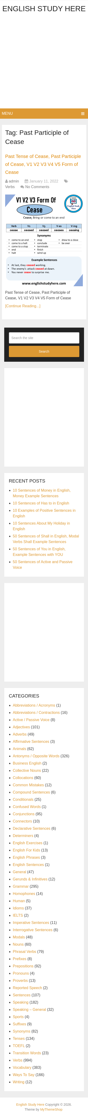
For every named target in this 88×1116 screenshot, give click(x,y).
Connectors (22, 821)
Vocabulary (22, 1068)
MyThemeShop (51, 1109)
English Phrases (26, 857)
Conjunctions (24, 814)
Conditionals (23, 799)
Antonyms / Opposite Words (36, 756)
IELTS (18, 915)
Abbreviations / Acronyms (34, 705)
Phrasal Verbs (24, 952)
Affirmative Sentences (31, 742)
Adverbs (20, 734)
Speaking (21, 1002)
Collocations (23, 778)
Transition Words (27, 1053)
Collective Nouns (27, 771)
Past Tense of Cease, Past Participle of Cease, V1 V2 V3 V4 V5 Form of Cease (43, 164)
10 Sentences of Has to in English (41, 503)
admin (14, 181)
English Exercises (27, 843)
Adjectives (21, 727)
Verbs (10, 187)
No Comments (37, 187)
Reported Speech (27, 988)
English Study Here (44, 8)
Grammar (21, 886)
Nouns (18, 944)
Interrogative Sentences (33, 930)
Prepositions (23, 966)
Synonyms (22, 1031)
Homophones (24, 894)
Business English (27, 763)
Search (44, 351)
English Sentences (28, 865)
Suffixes (19, 1024)
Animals (19, 749)
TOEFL (19, 1046)
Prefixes (20, 959)
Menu (7, 113)
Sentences (22, 995)
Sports (18, 1017)
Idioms (18, 908)
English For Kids (26, 850)
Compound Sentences (31, 792)
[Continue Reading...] (22, 306)
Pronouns (21, 973)
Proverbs (20, 981)
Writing (19, 1082)
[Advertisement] (44, 62)
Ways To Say (23, 1075)
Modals (19, 937)
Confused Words (27, 807)
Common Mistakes (28, 785)
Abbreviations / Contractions (36, 713)
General (19, 872)
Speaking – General (29, 1010)
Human (19, 901)
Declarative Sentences (31, 828)
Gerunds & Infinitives (30, 879)
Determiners (23, 836)
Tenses (19, 1039)
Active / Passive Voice (31, 720)
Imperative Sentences (31, 923)
